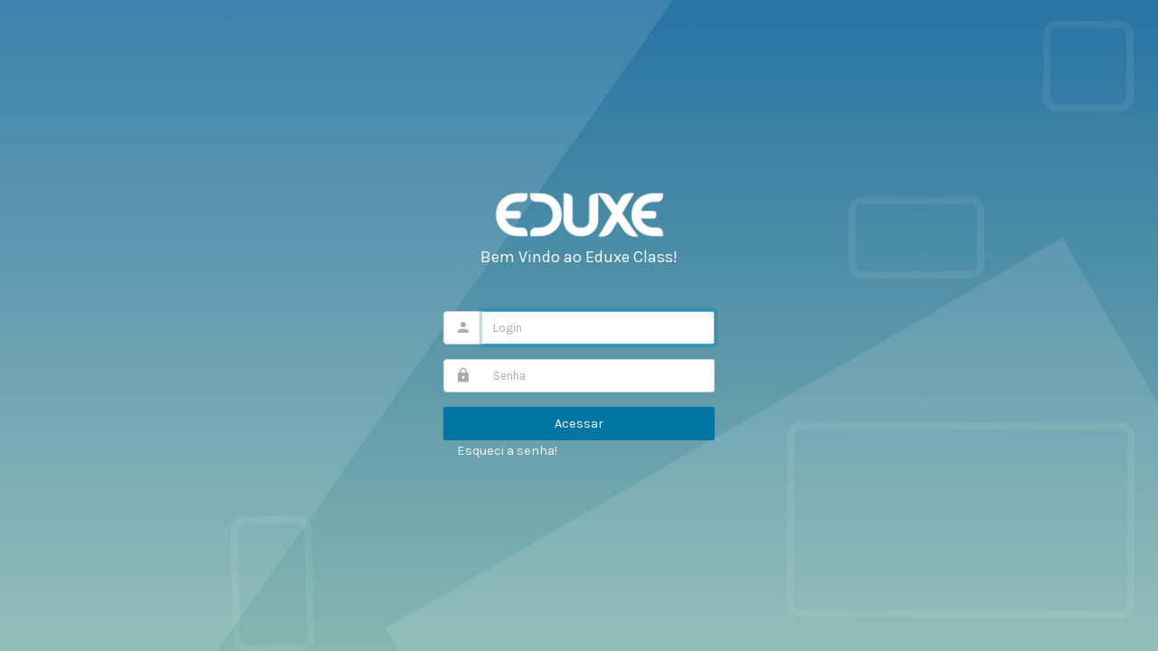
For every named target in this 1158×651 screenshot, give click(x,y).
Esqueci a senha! (507, 450)
